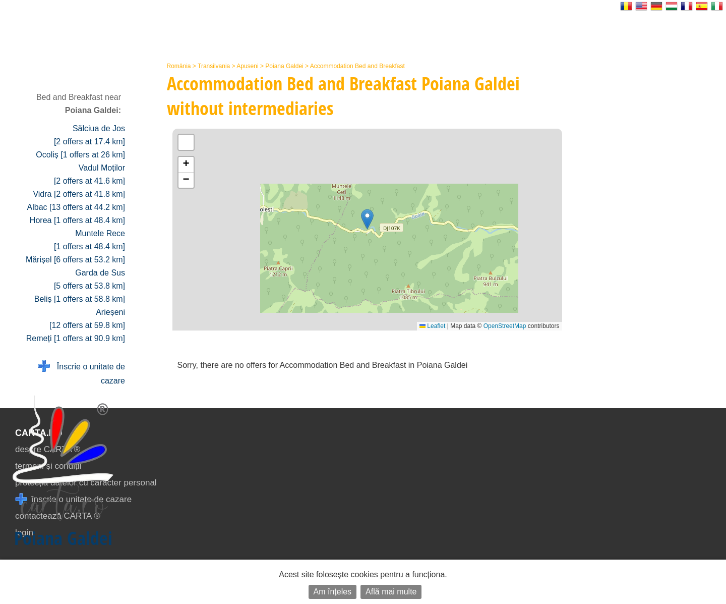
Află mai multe (391, 591)
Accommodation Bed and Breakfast (357, 66)
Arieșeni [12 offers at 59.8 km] (87, 319)
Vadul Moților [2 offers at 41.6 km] (89, 174)
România (179, 66)
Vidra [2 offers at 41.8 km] (79, 194)
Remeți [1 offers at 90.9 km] (75, 338)
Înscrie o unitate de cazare (81, 372)
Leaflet (432, 326)
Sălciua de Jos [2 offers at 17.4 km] (89, 135)
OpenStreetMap (504, 326)
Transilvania (214, 66)
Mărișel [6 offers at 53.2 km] (75, 259)
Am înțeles (333, 591)
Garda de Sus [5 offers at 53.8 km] (89, 279)
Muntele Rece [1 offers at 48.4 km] (89, 240)
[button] (367, 219)
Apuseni (247, 66)
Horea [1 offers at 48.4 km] (77, 220)
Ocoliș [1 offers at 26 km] (80, 154)
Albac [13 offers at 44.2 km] (76, 207)
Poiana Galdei (284, 66)
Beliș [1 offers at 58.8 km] (79, 299)
